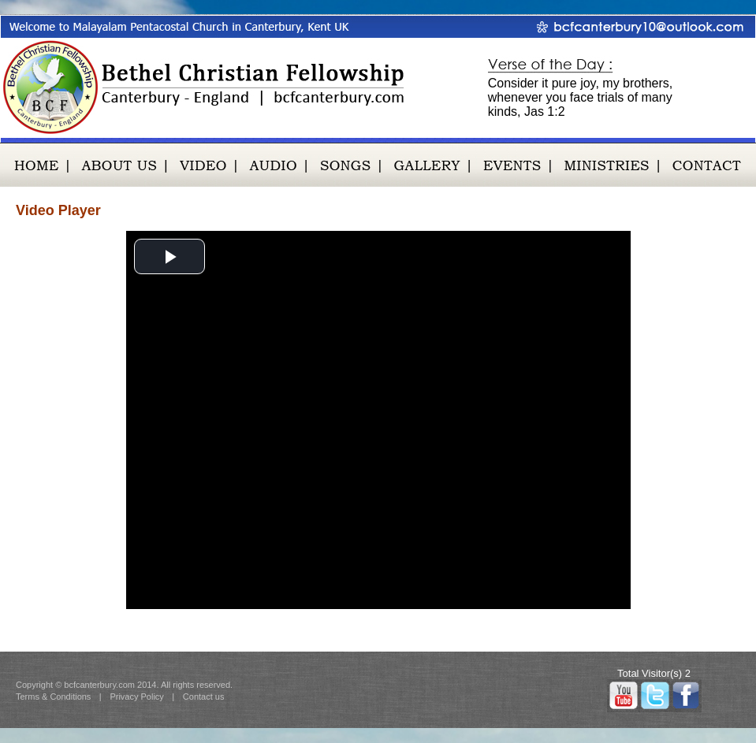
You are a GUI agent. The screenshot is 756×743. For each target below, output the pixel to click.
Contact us (204, 696)
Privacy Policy (136, 696)
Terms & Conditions (53, 696)
